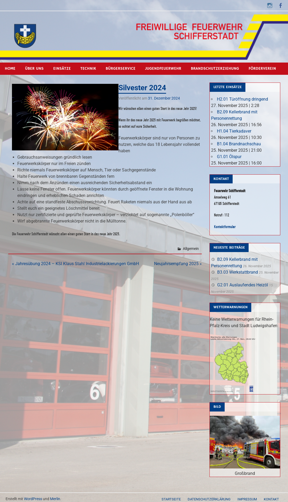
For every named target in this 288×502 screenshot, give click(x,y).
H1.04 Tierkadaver (234, 131)
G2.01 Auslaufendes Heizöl (242, 284)
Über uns (34, 68)
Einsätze (62, 68)
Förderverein (262, 68)
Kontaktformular (225, 226)
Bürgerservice (120, 68)
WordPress (33, 499)
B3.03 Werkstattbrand (237, 272)
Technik (88, 68)
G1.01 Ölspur (229, 156)
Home (10, 68)
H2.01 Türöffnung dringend (242, 99)
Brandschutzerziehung (215, 68)
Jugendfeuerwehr (163, 68)
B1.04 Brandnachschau (239, 143)
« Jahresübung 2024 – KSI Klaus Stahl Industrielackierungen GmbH (75, 263)
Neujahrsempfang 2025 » (178, 263)
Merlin (55, 499)
